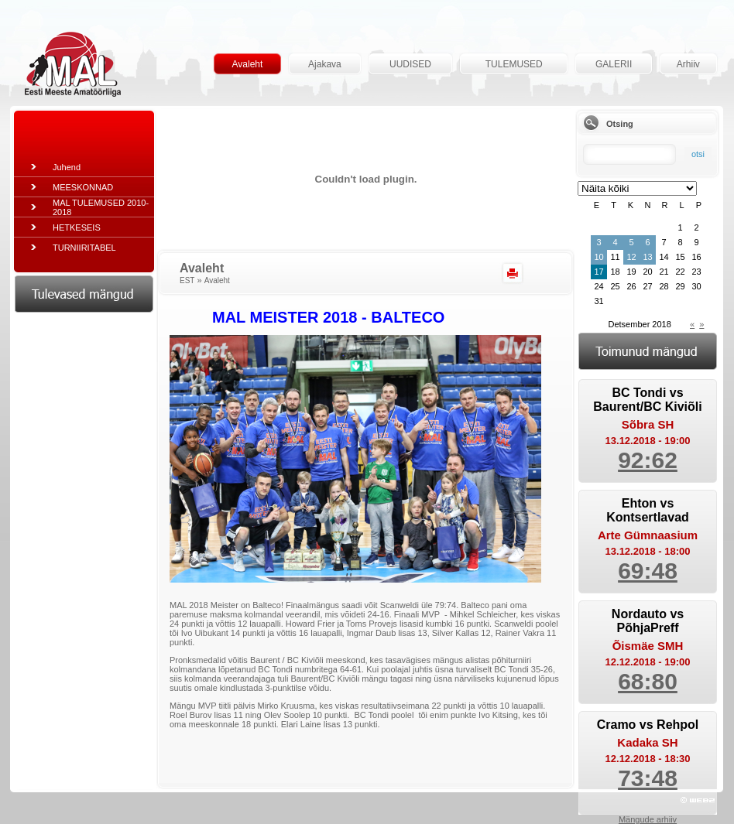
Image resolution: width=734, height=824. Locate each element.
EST (187, 280)
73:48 (647, 778)
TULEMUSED (514, 64)
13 (647, 257)
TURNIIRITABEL (84, 247)
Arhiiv (688, 64)
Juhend (67, 167)
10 (598, 257)
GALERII (613, 64)
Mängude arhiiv (648, 819)
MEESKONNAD (83, 187)
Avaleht (247, 64)
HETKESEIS (77, 227)
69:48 (647, 570)
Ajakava (324, 64)
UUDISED (410, 64)
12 (631, 257)
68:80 (647, 681)
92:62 (647, 460)
